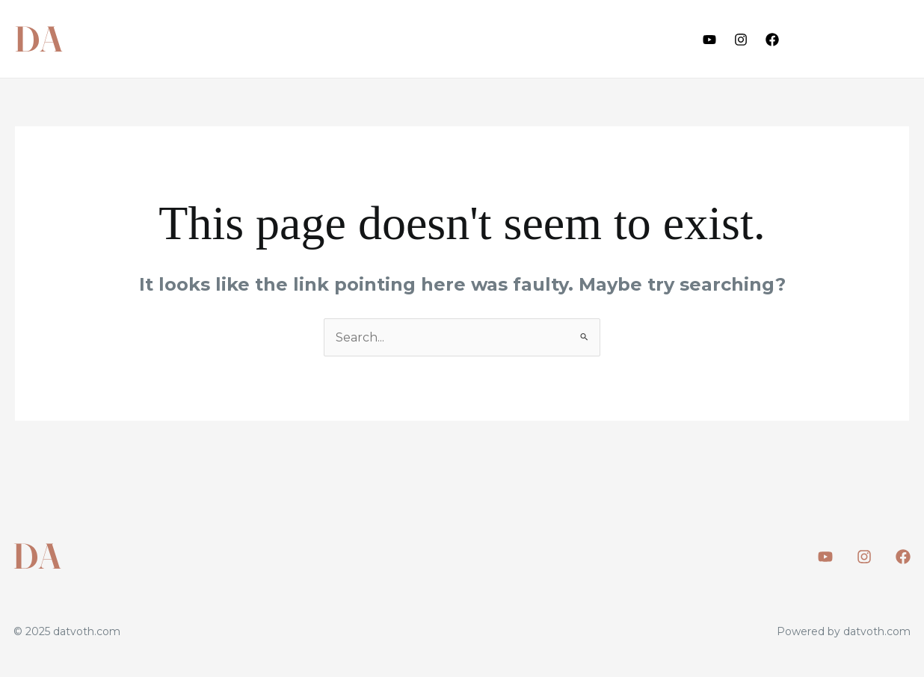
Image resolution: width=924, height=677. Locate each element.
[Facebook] (772, 39)
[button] (857, 39)
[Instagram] (741, 39)
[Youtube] (709, 39)
